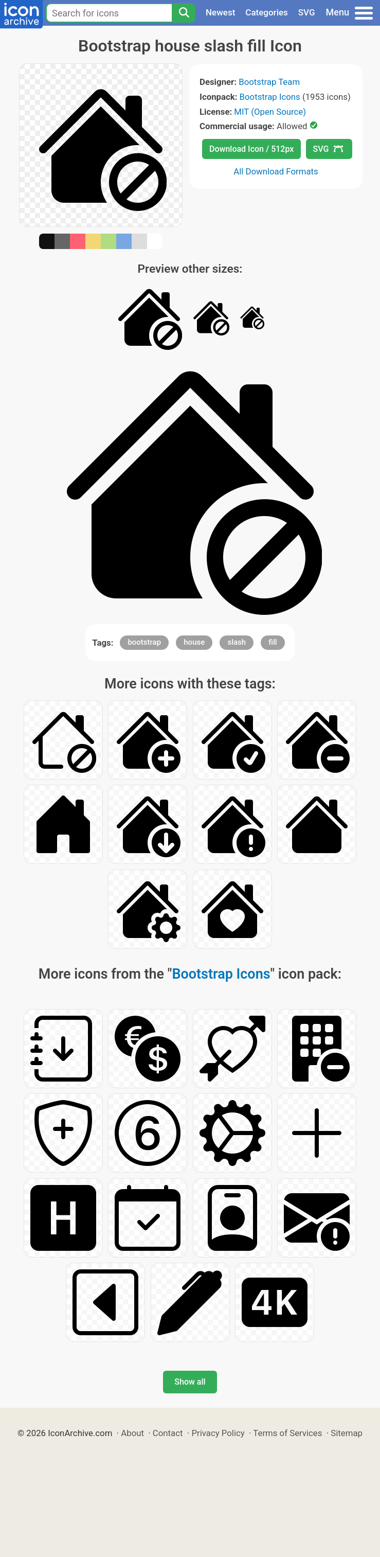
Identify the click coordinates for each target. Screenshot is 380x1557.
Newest (220, 12)
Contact (168, 1433)
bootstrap (144, 642)
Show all (189, 1382)
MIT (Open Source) (270, 112)
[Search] (183, 13)
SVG (306, 12)
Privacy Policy (217, 1433)
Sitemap (347, 1433)
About (132, 1433)
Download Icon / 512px (251, 149)
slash (236, 642)
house (194, 642)
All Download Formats (275, 171)
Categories (266, 12)
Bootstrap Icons (270, 97)
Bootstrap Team (269, 82)
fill (272, 642)
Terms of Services (287, 1433)
